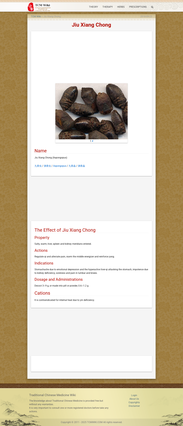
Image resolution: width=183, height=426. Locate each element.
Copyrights (134, 402)
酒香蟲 (81, 165)
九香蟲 (72, 165)
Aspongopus (59, 165)
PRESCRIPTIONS (138, 6)
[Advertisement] (92, 58)
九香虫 (38, 165)
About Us (134, 398)
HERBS (121, 6)
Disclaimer (134, 406)
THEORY (93, 6)
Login (134, 395)
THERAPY (107, 6)
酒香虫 (47, 165)
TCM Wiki (36, 16)
